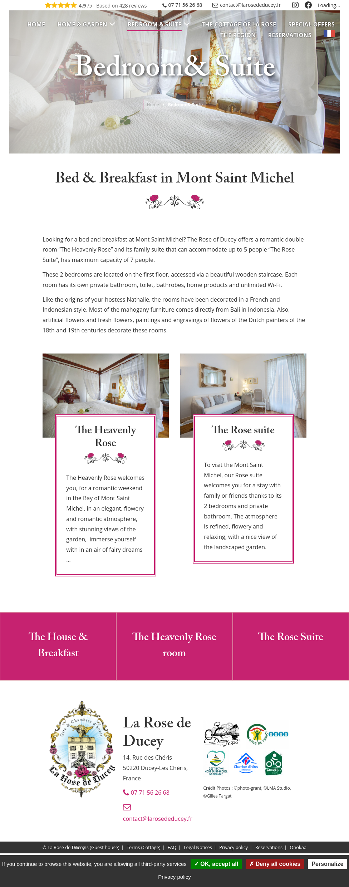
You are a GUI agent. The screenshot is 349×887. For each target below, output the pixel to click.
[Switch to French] (329, 35)
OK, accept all (216, 864)
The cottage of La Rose (239, 24)
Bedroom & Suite (154, 24)
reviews (133, 5)
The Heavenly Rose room (174, 646)
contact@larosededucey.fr (250, 4)
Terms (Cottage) (143, 847)
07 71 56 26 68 (185, 4)
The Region (238, 35)
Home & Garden (82, 24)
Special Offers (311, 24)
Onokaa (298, 847)
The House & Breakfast (58, 646)
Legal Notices (198, 847)
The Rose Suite (290, 638)
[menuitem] (36, 24)
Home (36, 24)
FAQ (172, 847)
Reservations (289, 35)
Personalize (327, 864)
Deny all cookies (274, 864)
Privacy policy (233, 847)
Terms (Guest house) (97, 847)
